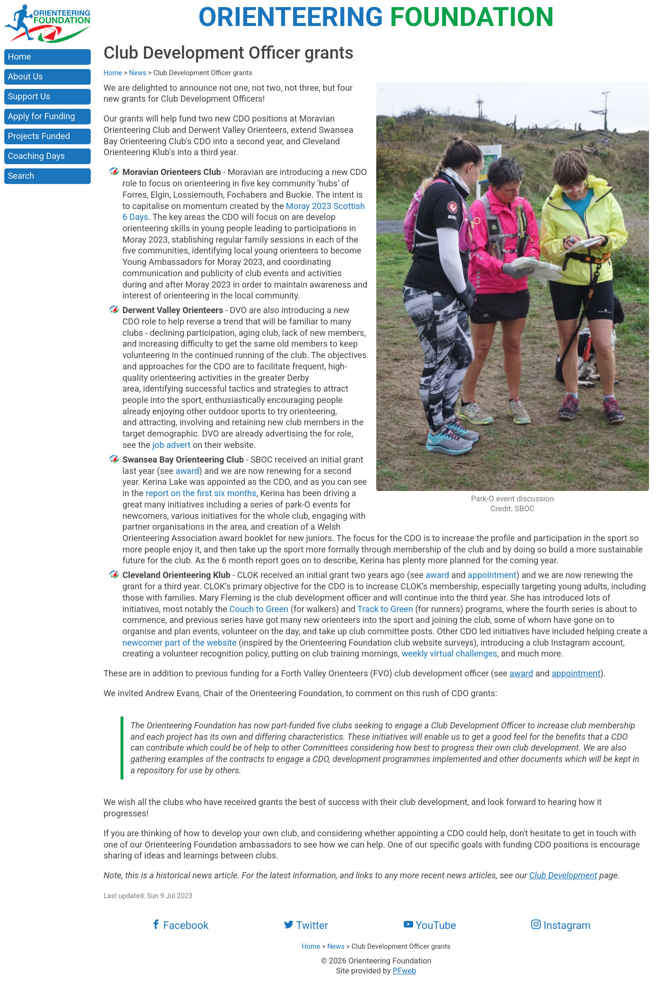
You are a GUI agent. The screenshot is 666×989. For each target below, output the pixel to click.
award (187, 471)
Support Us (29, 96)
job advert (171, 445)
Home (19, 56)
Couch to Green (258, 609)
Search (21, 176)
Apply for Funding (41, 116)
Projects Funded (39, 136)
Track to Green (385, 609)
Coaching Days (36, 156)
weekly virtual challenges (449, 653)
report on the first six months (201, 493)
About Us (25, 76)
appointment (492, 575)
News (138, 73)
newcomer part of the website (179, 643)
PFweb (404, 970)
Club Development (563, 875)
